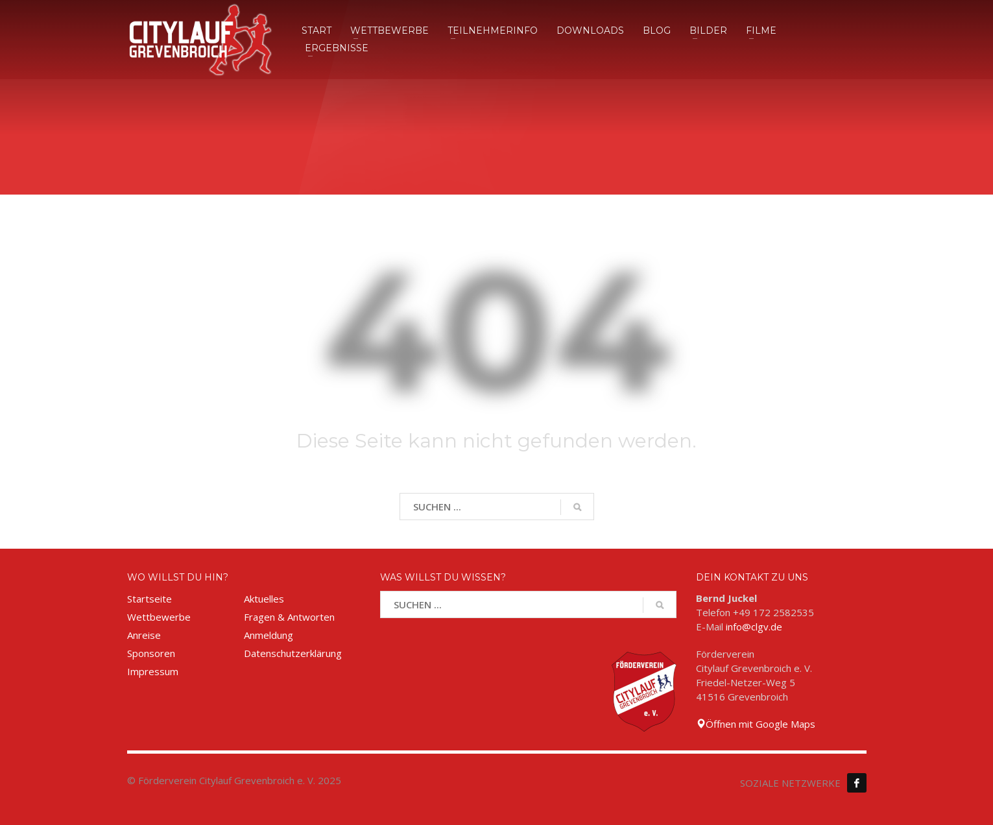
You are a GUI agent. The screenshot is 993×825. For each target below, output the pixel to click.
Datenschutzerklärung (293, 653)
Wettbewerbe (159, 616)
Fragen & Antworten (289, 616)
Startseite (149, 598)
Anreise (144, 634)
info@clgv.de (754, 626)
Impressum (152, 671)
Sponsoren (151, 653)
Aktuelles (264, 598)
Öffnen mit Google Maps (755, 723)
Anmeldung (268, 634)
